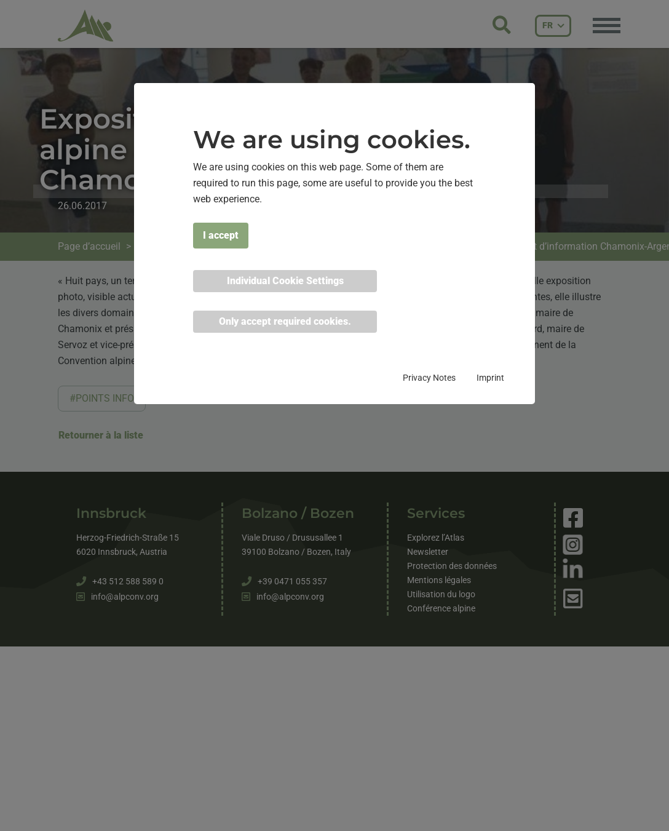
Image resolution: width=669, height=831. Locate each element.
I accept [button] (221, 235)
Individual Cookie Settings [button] (285, 281)
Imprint (490, 378)
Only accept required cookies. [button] (285, 321)
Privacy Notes (429, 378)
